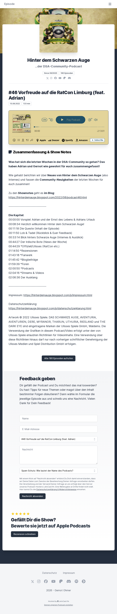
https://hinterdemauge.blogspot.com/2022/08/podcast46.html (48, 197)
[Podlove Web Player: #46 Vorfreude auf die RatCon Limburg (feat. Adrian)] (58, 127)
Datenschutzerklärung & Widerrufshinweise (56, 489)
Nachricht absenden (32, 496)
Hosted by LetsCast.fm (58, 601)
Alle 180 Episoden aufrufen (58, 358)
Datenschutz (49, 572)
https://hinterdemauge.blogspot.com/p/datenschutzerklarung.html (50, 308)
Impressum (69, 572)
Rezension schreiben (24, 534)
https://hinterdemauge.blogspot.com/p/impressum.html (57, 295)
